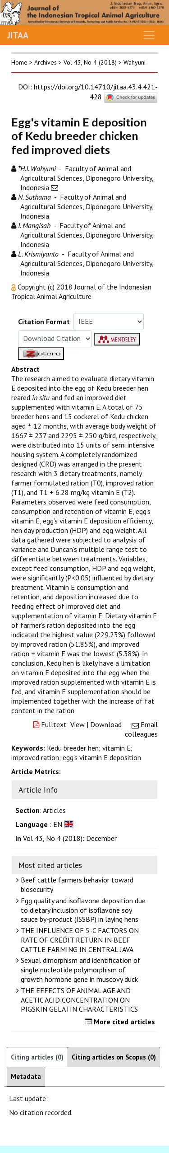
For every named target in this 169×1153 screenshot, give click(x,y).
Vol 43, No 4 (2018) (90, 62)
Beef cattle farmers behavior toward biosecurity (75, 884)
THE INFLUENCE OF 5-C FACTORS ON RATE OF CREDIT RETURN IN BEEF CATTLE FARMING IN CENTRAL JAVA (78, 940)
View (77, 724)
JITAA (17, 35)
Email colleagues (141, 729)
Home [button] (19, 62)
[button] (14, 286)
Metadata (26, 1076)
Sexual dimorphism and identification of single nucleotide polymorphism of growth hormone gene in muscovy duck (79, 970)
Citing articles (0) (37, 1057)
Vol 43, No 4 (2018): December (70, 838)
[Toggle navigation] (149, 35)
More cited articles (121, 1021)
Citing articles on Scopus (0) (114, 1057)
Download (106, 724)
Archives (45, 62)
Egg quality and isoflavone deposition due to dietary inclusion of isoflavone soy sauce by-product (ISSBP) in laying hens (82, 910)
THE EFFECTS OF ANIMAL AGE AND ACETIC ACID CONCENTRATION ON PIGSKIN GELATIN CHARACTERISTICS (78, 1000)
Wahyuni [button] (134, 62)
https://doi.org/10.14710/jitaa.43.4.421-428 (96, 91)
